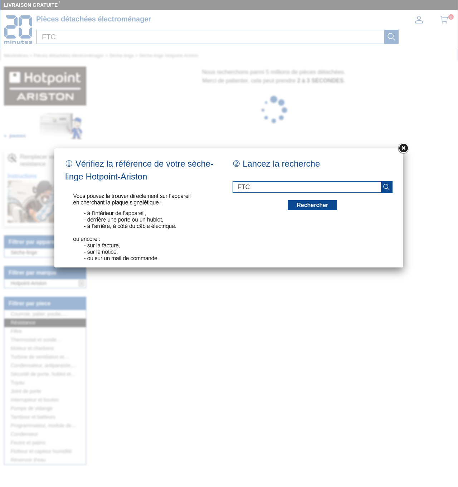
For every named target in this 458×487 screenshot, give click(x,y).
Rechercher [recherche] (312, 205)
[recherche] (386, 187)
